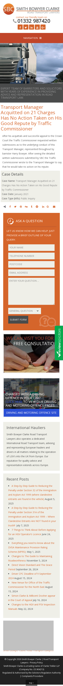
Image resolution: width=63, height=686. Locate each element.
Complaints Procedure (32, 676)
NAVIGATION (30, 38)
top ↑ (31, 682)
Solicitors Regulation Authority (46, 672)
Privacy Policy (36, 662)
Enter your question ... (31, 291)
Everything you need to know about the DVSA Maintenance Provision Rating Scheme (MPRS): (31, 547)
